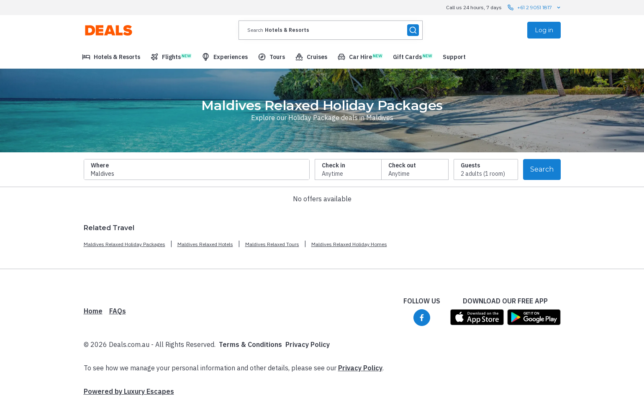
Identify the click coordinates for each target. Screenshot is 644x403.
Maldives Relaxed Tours (272, 244)
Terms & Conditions (250, 344)
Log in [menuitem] (544, 30)
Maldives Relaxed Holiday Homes (349, 244)
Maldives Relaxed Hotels (205, 244)
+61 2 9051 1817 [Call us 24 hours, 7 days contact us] (534, 7)
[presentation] (330, 30)
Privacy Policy (307, 344)
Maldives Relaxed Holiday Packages (124, 244)
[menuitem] (111, 57)
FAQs (117, 311)
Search (542, 169)
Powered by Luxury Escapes (129, 391)
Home (93, 311)
